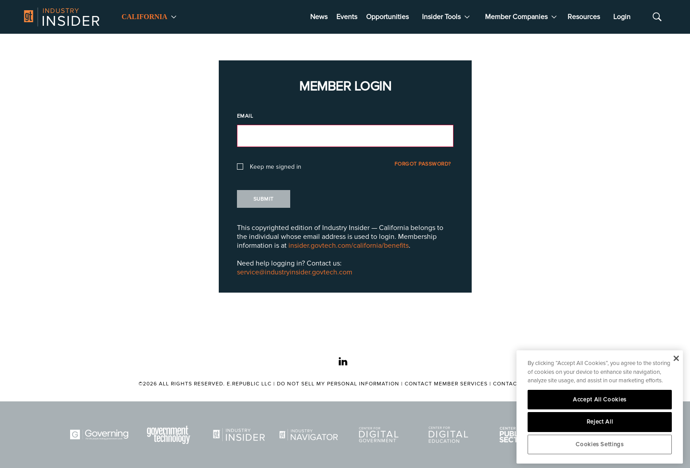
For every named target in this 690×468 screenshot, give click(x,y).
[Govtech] (170, 435)
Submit (263, 199)
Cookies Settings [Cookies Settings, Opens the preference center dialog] (600, 444)
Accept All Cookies (600, 399)
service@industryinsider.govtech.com (294, 272)
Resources (584, 16)
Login (622, 16)
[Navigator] (310, 435)
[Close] (676, 358)
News (318, 16)
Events (346, 16)
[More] (173, 17)
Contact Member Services (446, 384)
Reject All (600, 421)
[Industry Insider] (240, 435)
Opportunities (387, 16)
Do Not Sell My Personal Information (338, 384)
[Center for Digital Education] (450, 435)
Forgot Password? (422, 164)
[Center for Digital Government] (380, 435)
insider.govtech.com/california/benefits (348, 245)
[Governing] (100, 435)
